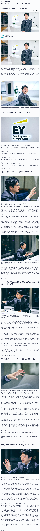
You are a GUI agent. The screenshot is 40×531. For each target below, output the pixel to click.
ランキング (18, 3)
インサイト (6, 3)
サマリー (14, 3)
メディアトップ (3, 5)
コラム (23, 3)
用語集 (26, 3)
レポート (10, 3)
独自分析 (2, 3)
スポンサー (29, 3)
